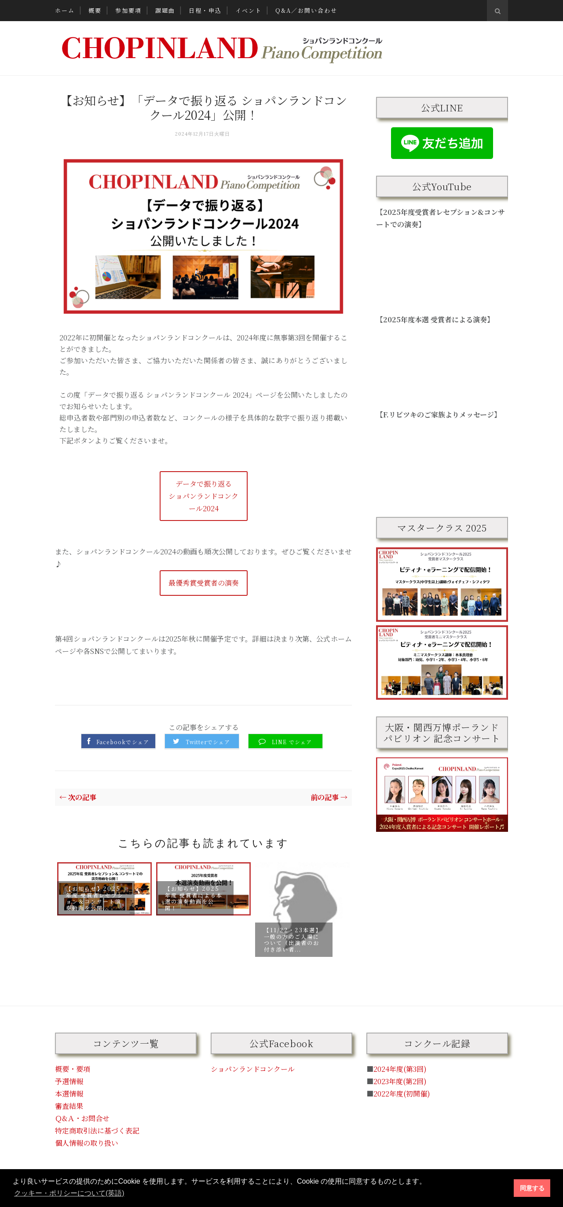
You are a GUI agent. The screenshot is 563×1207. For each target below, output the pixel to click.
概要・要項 (72, 1069)
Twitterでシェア (208, 742)
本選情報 (69, 1094)
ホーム (65, 10)
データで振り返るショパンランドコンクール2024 (203, 496)
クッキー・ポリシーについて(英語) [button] (69, 1193)
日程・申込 (205, 10)
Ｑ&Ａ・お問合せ (82, 1118)
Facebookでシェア (122, 742)
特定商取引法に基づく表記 (97, 1131)
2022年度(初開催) (401, 1094)
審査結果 (69, 1106)
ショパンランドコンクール (253, 1069)
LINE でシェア (292, 742)
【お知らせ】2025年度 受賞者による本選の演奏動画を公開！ (194, 898)
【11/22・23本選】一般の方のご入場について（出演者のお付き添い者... (293, 939)
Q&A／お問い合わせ (306, 10)
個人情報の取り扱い (86, 1143)
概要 (95, 10)
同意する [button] (532, 1188)
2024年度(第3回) (400, 1069)
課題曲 (165, 10)
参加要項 (128, 10)
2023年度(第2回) (400, 1081)
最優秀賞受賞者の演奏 (203, 583)
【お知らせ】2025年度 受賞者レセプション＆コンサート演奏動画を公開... (95, 898)
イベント (248, 10)
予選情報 (69, 1081)
